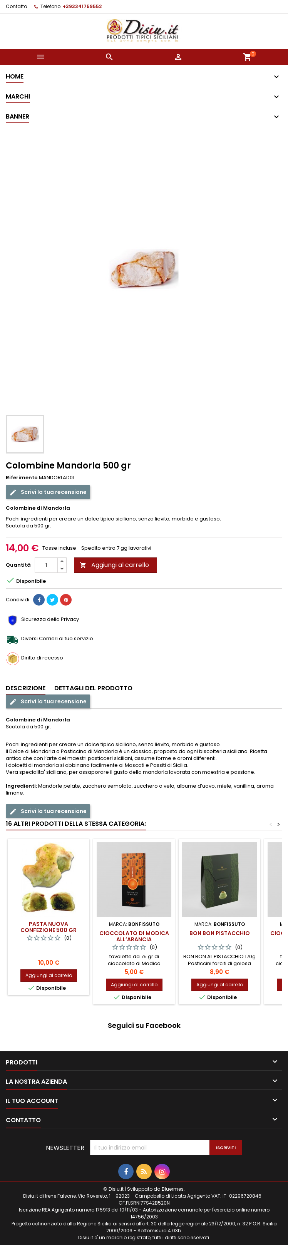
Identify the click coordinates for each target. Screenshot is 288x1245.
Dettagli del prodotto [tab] (93, 688)
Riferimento (22, 477)
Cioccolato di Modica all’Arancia (134, 936)
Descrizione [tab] (25, 688)
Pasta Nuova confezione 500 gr (48, 927)
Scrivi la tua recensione (48, 492)
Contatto (16, 6)
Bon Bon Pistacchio (219, 933)
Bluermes (173, 1189)
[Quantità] (46, 565)
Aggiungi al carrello (114, 565)
